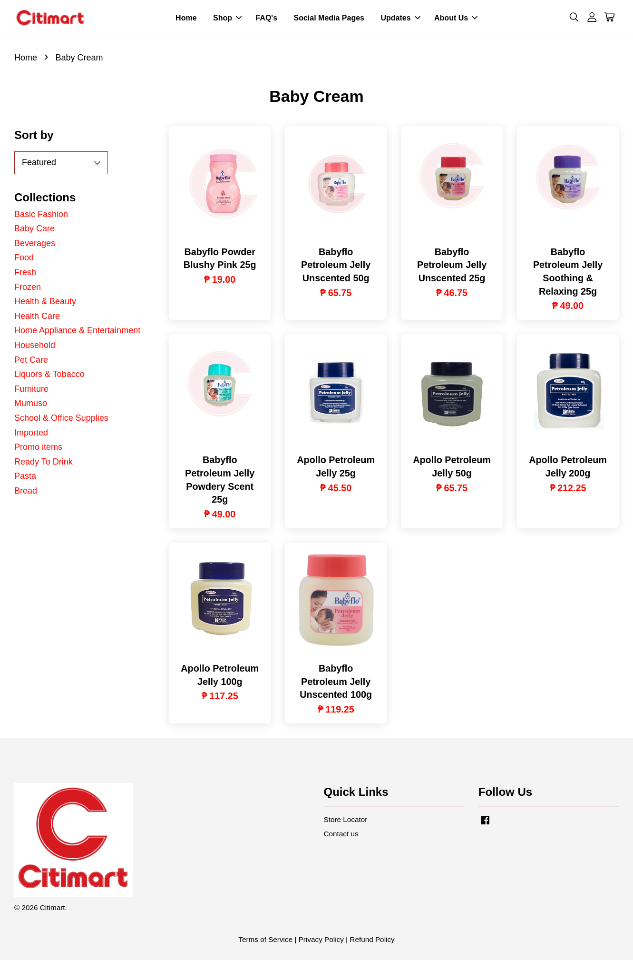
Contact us (341, 835)
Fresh (25, 273)
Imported (31, 433)
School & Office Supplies (61, 419)
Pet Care (31, 360)
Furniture (31, 390)
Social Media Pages (328, 18)
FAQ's (266, 18)
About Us (455, 18)
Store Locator (346, 820)
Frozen (27, 287)
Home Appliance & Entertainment (77, 331)
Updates (400, 18)
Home (185, 18)
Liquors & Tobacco (49, 375)
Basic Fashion (41, 215)
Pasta (25, 477)
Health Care (37, 317)
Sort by (34, 135)
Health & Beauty (45, 302)
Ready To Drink (43, 462)
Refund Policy (372, 940)
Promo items (38, 448)
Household (34, 346)
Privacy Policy (321, 940)
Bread (25, 491)
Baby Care (34, 229)
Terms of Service (265, 940)
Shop (227, 18)
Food (24, 258)
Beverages (34, 244)
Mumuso (30, 404)
